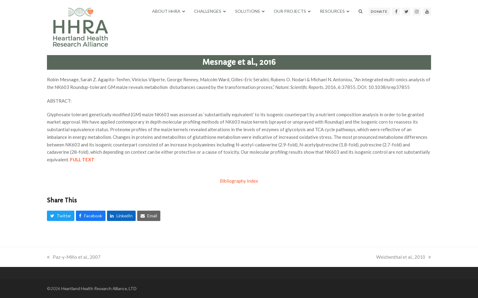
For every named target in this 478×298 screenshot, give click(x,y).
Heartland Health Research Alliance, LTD (99, 288)
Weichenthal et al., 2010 (403, 257)
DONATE (379, 11)
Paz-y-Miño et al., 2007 (74, 257)
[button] (360, 11)
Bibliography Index (239, 181)
